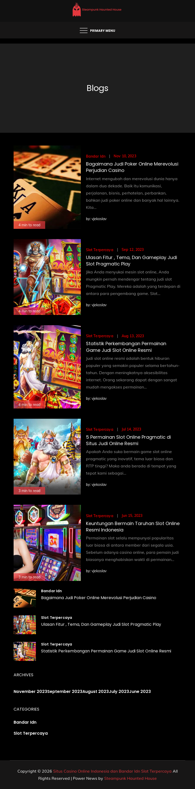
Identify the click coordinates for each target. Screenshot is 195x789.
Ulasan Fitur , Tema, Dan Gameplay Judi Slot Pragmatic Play (101, 624)
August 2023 (95, 691)
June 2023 (140, 691)
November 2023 (30, 691)
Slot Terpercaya (99, 250)
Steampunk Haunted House (130, 778)
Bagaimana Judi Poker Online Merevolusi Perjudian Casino (98, 598)
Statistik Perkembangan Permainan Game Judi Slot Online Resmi (126, 346)
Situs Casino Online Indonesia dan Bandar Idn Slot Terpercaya (112, 771)
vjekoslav (99, 219)
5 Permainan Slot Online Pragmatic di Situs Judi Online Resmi (128, 440)
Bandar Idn (95, 156)
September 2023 (64, 691)
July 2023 (119, 691)
